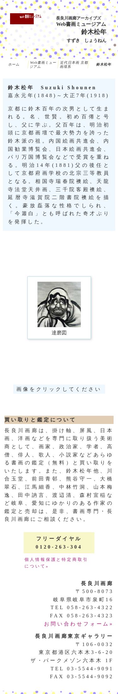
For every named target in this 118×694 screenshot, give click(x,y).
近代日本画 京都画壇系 (73, 64)
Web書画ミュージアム (43, 64)
